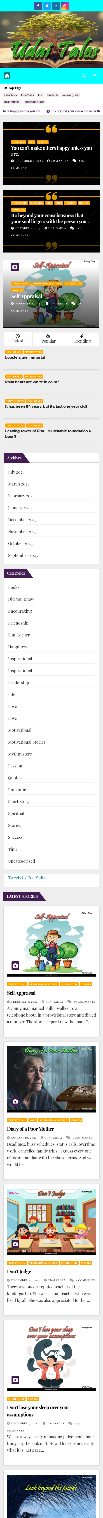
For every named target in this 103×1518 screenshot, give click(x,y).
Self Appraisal (26, 296)
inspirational (12, 102)
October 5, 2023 (28, 228)
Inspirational (21, 283)
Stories (17, 290)
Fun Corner (14, 352)
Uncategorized (21, 861)
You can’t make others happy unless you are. (51, 150)
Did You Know (15, 401)
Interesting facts (34, 102)
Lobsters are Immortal (25, 357)
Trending (82, 339)
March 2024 (19, 484)
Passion (70, 202)
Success (15, 837)
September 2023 (23, 555)
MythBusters (33, 352)
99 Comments (84, 1001)
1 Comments (82, 1137)
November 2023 (22, 531)
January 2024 (20, 507)
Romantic (18, 209)
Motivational (19, 730)
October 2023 (20, 543)
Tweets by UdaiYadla (26, 877)
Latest (17, 338)
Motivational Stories (48, 283)
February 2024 (21, 496)
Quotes (42, 142)
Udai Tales (10, 95)
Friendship (19, 202)
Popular (48, 339)
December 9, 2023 (25, 1423)
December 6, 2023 (29, 160)
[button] (84, 75)
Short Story (73, 283)
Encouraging (20, 611)
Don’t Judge (19, 1271)
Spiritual (16, 813)
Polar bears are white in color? (32, 382)
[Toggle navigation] (95, 75)
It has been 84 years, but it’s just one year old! (46, 406)
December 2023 (22, 519)
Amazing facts (71, 95)
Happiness (18, 142)
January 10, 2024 (24, 1137)
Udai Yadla (27, 95)
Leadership (18, 682)
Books (13, 587)
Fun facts (52, 95)
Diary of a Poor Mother (30, 1128)
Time (13, 849)
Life (40, 95)
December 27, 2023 (26, 1280)
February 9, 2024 (28, 303)
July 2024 (16, 472)
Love (59, 202)
